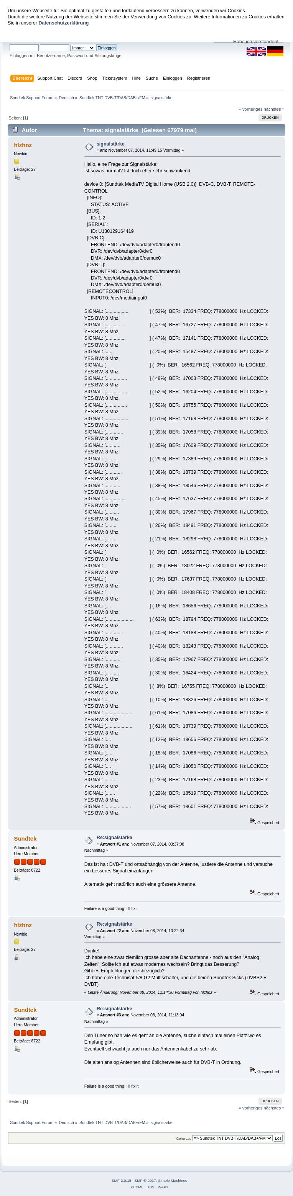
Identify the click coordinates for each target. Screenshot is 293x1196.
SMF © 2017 (145, 1180)
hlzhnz (23, 145)
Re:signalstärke (114, 837)
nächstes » (274, 109)
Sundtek (25, 838)
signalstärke (111, 144)
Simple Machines (172, 1180)
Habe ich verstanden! (255, 41)
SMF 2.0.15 (122, 1180)
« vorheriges (251, 109)
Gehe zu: (183, 1138)
